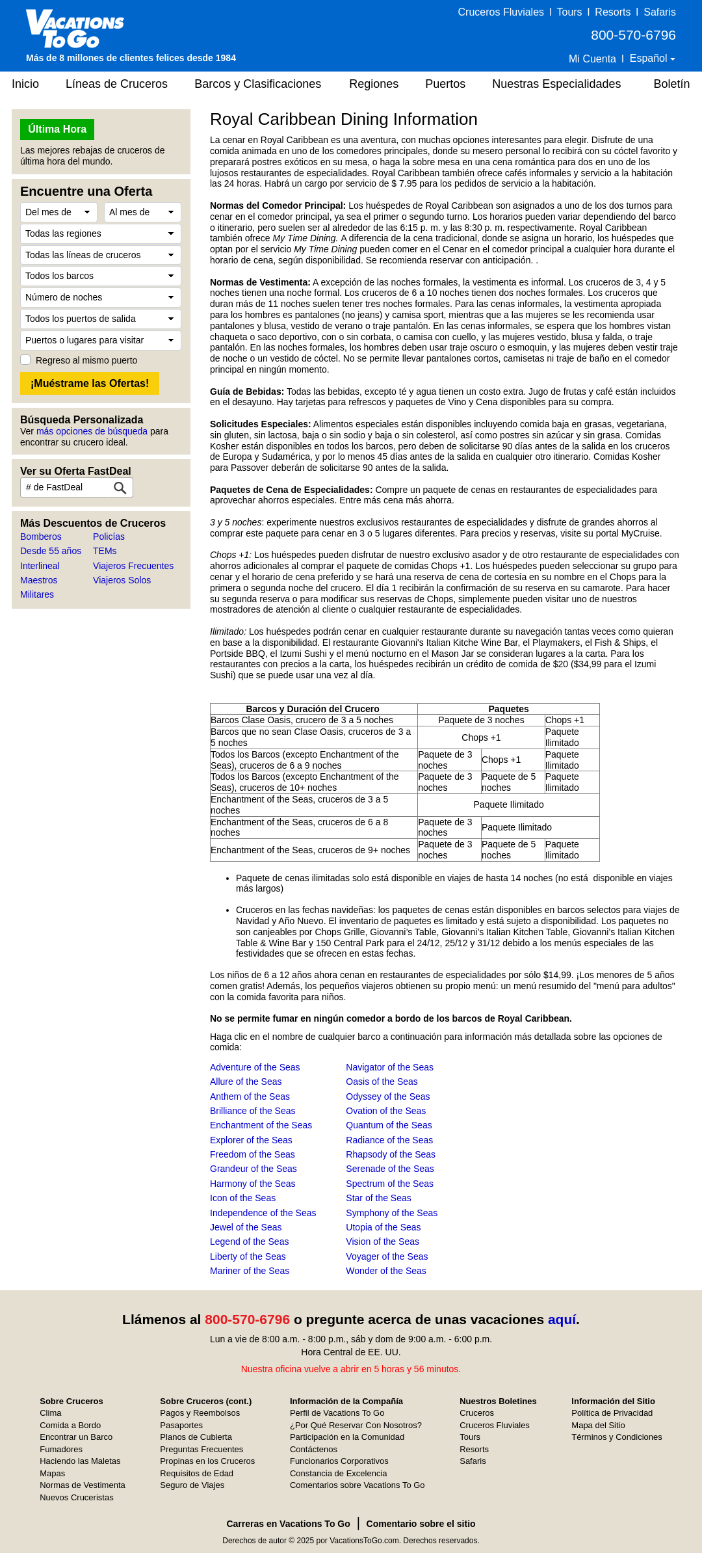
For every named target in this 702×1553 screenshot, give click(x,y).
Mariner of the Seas (249, 1271)
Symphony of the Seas (391, 1213)
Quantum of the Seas (389, 1125)
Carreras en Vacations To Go (288, 1524)
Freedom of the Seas (252, 1154)
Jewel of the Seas (246, 1227)
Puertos (445, 83)
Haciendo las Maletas (80, 1461)
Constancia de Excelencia (338, 1473)
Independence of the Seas (263, 1213)
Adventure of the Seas (255, 1067)
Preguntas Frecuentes (201, 1449)
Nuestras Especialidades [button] (556, 83)
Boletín (671, 83)
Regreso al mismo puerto (86, 360)
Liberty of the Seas (248, 1256)
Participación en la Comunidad (347, 1437)
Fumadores (61, 1449)
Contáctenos (313, 1449)
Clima (50, 1413)
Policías (109, 536)
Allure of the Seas (246, 1081)
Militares (37, 594)
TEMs (105, 551)
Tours (569, 12)
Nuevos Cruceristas (76, 1497)
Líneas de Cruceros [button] (117, 83)
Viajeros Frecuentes (133, 566)
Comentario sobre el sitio (421, 1524)
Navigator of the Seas (390, 1067)
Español (650, 58)
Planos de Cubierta (196, 1437)
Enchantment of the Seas (261, 1125)
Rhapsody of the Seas (391, 1154)
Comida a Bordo (70, 1425)
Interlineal (40, 566)
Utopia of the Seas (383, 1227)
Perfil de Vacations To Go (337, 1413)
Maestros (39, 580)
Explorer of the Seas (251, 1140)
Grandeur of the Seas (253, 1168)
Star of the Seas (378, 1198)
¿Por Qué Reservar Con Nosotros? (356, 1425)
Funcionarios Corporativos (339, 1461)
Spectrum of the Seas (390, 1183)
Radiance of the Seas (389, 1140)
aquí (562, 1319)
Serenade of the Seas (390, 1168)
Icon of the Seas (243, 1198)
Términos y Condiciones (616, 1437)
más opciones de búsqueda (92, 431)
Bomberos (41, 536)
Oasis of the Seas (382, 1081)
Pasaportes (181, 1425)
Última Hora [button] (57, 129)
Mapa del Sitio (598, 1425)
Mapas (52, 1473)
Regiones (373, 83)
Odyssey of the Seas (388, 1096)
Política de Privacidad (612, 1413)
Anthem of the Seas (250, 1096)
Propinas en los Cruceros (207, 1461)
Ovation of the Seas (386, 1111)
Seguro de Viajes (192, 1485)
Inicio (25, 83)
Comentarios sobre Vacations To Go (357, 1485)
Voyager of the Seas (387, 1256)
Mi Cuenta (592, 58)
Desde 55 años (50, 551)
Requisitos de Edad (196, 1473)
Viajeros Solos (122, 580)
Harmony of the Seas (253, 1183)
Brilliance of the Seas (253, 1111)
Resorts (612, 12)
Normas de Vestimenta (82, 1485)
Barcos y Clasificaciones (257, 83)
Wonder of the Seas (386, 1271)
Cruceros (477, 1413)
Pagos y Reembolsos (200, 1413)
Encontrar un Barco (76, 1437)
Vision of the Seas (382, 1241)
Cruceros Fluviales (501, 12)
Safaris (660, 12)
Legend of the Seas (249, 1241)
